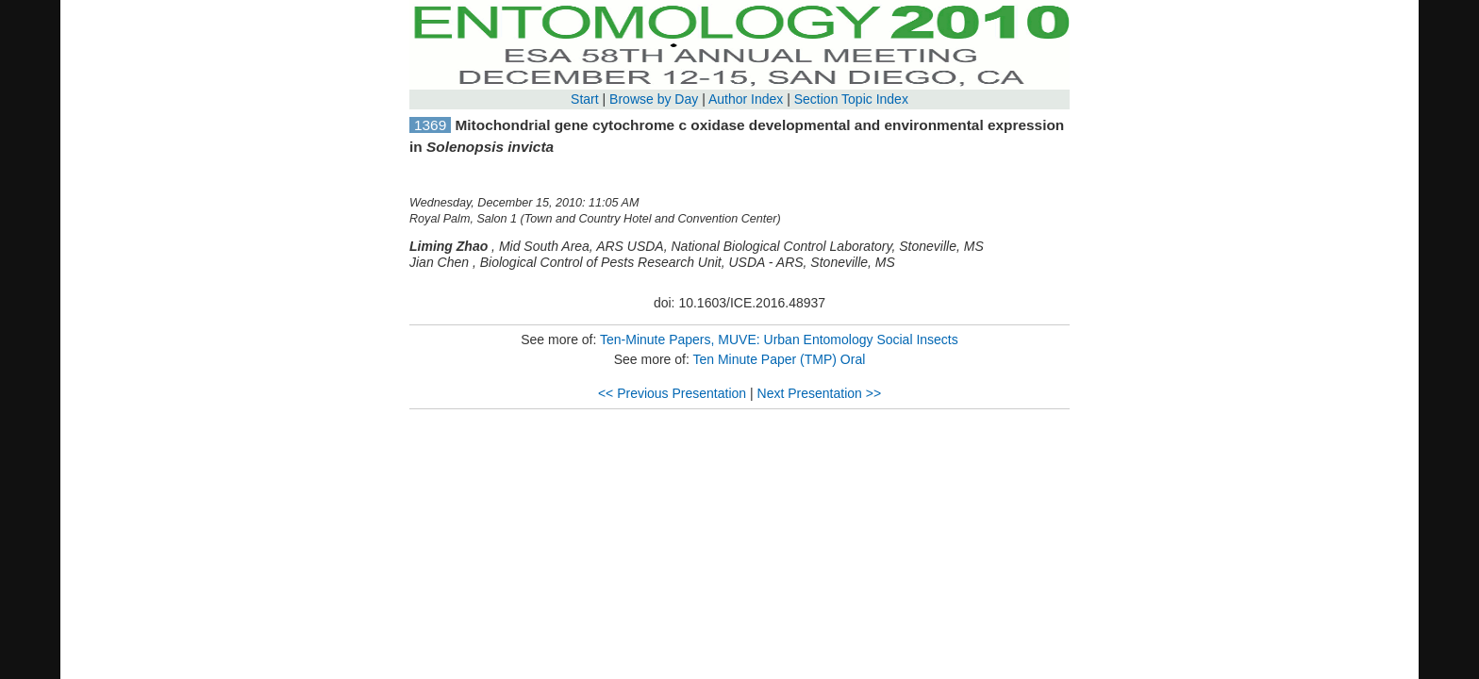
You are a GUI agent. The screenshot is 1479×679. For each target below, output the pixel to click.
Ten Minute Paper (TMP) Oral (778, 359)
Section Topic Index (851, 99)
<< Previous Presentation (672, 393)
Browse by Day (653, 99)
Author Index (745, 99)
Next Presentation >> (819, 393)
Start (585, 99)
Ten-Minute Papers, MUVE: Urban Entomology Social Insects (779, 339)
